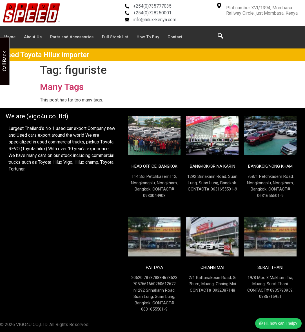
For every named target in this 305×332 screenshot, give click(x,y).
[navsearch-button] (220, 37)
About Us (34, 37)
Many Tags (62, 86)
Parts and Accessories (74, 37)
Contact (179, 37)
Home (10, 37)
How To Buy (151, 37)
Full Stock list (118, 37)
